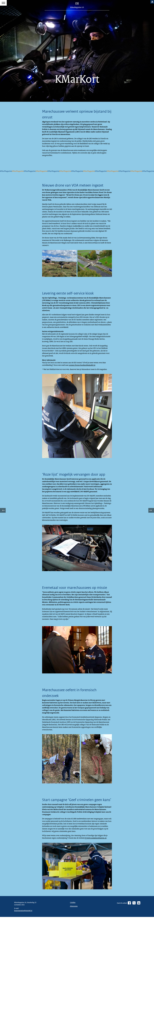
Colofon (73, 1014)
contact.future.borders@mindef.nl (92, 404)
